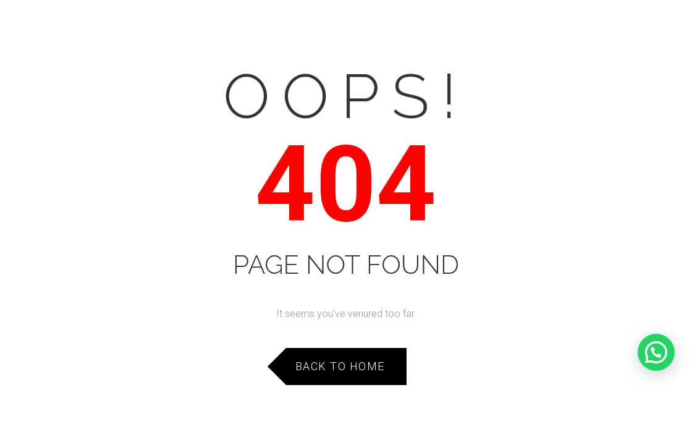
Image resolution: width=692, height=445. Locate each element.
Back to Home (340, 366)
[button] (656, 352)
